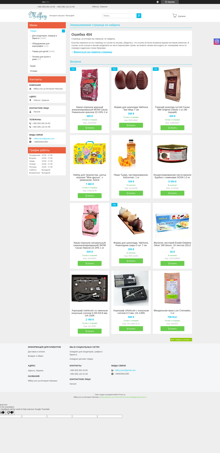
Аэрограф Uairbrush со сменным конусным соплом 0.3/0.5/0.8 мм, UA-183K (90, 313)
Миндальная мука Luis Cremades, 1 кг (172, 311)
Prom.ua (122, 395)
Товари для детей (40, 51)
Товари (33, 31)
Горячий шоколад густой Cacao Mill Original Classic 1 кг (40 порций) (172, 110)
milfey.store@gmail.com (44, 138)
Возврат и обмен (35, 356)
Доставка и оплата (36, 352)
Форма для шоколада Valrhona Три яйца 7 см (131, 108)
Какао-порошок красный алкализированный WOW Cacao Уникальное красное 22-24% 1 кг (90, 110)
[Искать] (139, 15)
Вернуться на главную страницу (93, 52)
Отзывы (33, 71)
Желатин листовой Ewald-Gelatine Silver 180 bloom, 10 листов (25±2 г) (172, 245)
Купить (91, 128)
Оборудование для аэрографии (40, 44)
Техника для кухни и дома (41, 58)
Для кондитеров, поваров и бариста (44, 37)
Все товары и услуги (180, 339)
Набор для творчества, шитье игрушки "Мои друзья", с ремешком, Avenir (89, 177)
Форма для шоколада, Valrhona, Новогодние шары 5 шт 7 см (131, 244)
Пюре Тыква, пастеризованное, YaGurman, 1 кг (131, 176)
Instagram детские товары (81, 359)
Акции (32, 66)
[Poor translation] (10, 412)
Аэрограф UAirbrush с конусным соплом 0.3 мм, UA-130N (131, 311)
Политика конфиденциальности (134, 397)
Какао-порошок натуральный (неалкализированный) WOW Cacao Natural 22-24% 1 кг (90, 245)
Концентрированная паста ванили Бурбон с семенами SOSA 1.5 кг (172, 176)
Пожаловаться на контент (110, 397)
